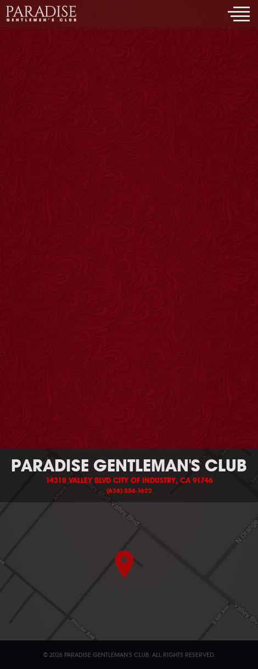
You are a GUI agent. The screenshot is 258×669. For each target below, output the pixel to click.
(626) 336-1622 (129, 490)
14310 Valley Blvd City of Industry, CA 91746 (129, 481)
